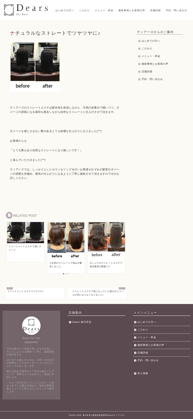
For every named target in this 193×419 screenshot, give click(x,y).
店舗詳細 (155, 10)
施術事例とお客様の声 (131, 10)
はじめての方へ (64, 10)
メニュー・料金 (104, 10)
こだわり (84, 10)
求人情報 (142, 373)
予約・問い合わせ (176, 10)
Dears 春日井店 (82, 321)
